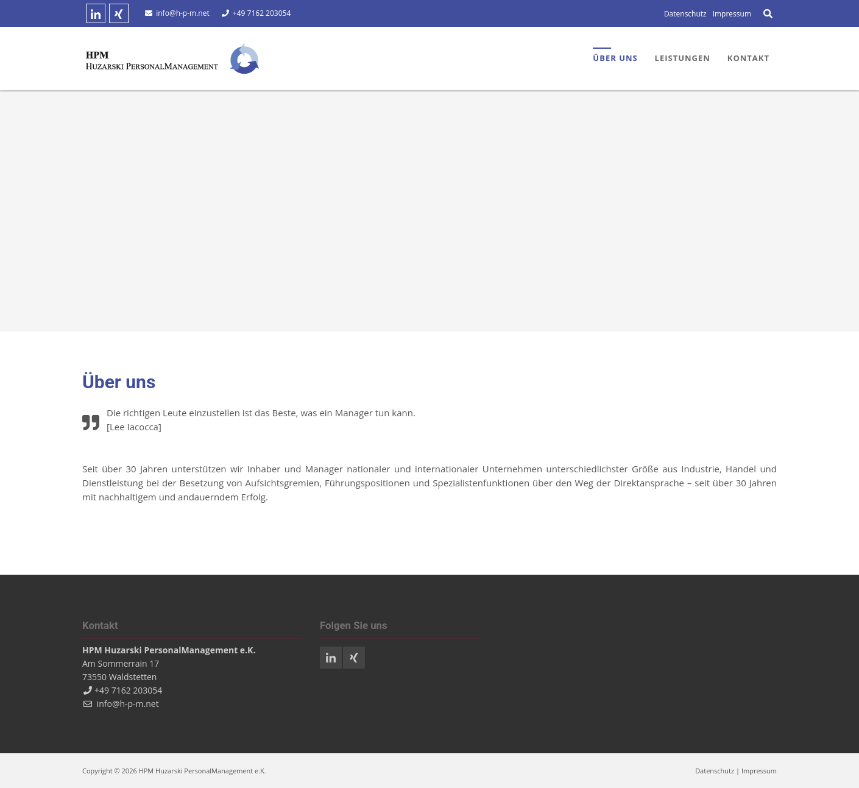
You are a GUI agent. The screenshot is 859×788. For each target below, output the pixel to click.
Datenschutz (714, 770)
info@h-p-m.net (182, 13)
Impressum (759, 770)
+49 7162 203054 (260, 13)
